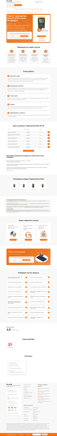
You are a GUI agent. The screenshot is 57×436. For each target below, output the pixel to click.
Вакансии (33, 9)
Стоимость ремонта (27, 384)
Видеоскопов (35, 420)
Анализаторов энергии (28, 409)
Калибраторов (26, 407)
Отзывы (41, 9)
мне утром (38, 2)
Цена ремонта (29, 9)
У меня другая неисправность (28, 150)
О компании (16, 9)
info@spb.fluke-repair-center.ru (15, 368)
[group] (9, 345)
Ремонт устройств (22, 9)
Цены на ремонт (41, 36)
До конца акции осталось (21, 434)
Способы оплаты (26, 398)
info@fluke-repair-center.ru (13, 394)
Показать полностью (10, 170)
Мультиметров (26, 411)
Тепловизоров (35, 407)
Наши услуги (26, 394)
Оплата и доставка (27, 386)
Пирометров (35, 418)
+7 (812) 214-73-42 (40, 1)
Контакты (37, 9)
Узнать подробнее (13, 239)
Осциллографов (36, 414)
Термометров (26, 420)
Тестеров (25, 414)
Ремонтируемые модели (28, 392)
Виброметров (26, 418)
